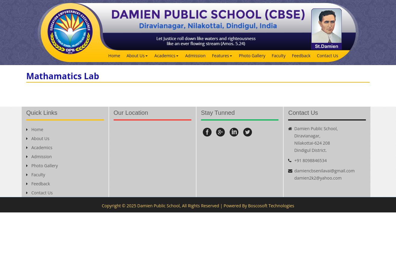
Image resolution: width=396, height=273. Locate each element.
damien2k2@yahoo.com (317, 178)
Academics (164, 55)
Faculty (279, 55)
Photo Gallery (252, 55)
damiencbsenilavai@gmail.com (324, 171)
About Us (136, 55)
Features (220, 55)
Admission (195, 55)
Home (114, 55)
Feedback (301, 55)
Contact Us (327, 55)
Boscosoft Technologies (271, 206)
